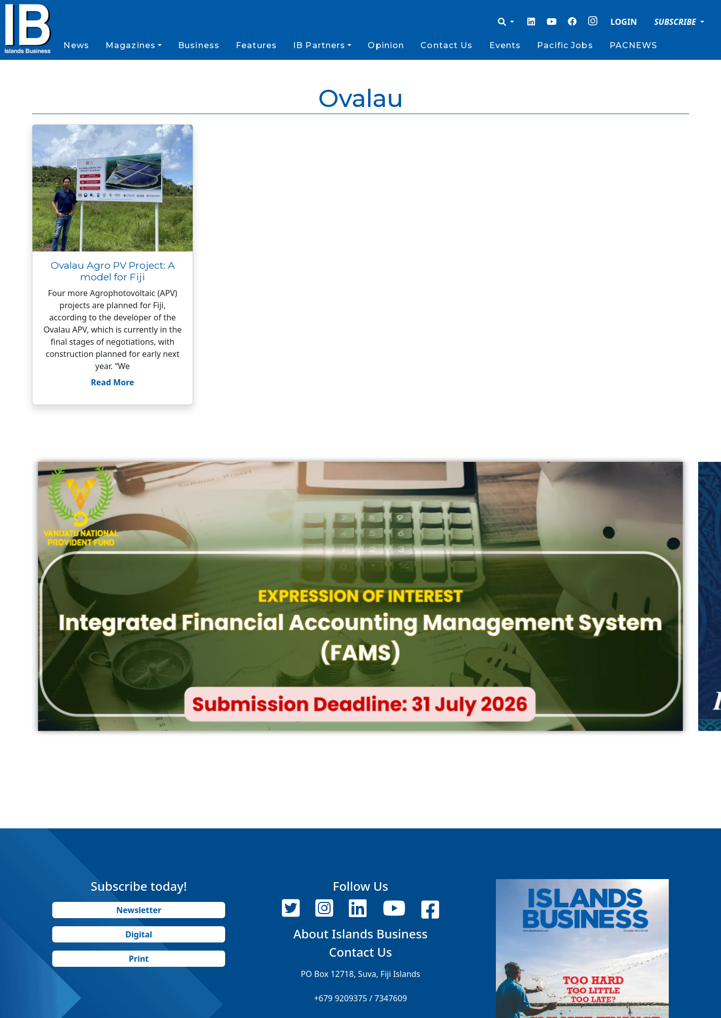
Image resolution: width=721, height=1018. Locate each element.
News (76, 45)
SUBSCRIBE (676, 21)
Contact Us (446, 45)
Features (256, 45)
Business (199, 45)
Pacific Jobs (565, 45)
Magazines (130, 45)
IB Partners (319, 45)
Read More (112, 382)
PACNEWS (633, 45)
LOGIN (623, 21)
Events (505, 45)
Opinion (386, 45)
